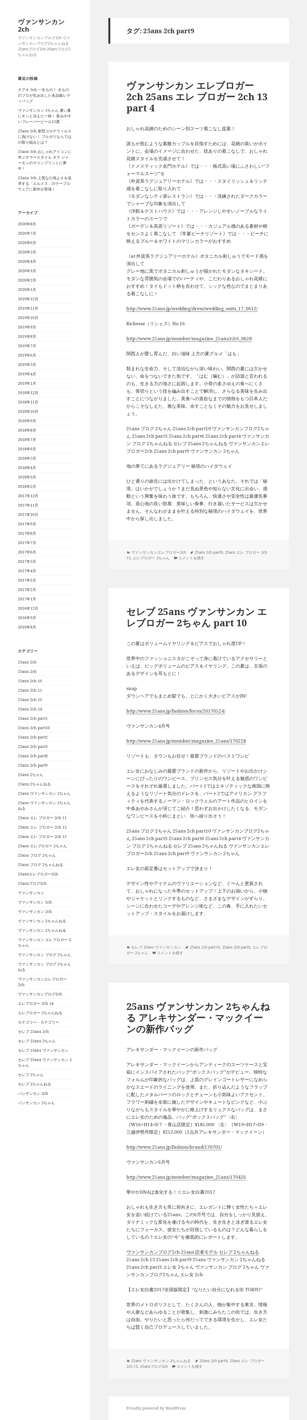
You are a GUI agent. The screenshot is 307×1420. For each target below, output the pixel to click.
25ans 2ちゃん (30, 774)
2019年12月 (28, 298)
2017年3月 (27, 580)
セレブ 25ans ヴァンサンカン (43, 1050)
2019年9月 (27, 326)
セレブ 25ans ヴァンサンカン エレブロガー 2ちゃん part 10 (196, 617)
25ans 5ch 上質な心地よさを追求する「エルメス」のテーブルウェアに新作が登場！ (44, 183)
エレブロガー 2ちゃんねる (40, 1012)
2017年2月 (27, 589)
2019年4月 (27, 373)
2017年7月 (27, 542)
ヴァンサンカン (31, 892)
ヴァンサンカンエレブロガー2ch (158, 552)
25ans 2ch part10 (34, 727)
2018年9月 (27, 420)
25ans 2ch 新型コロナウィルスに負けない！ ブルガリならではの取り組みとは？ (44, 136)
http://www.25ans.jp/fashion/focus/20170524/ (175, 711)
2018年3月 (27, 476)
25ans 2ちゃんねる (34, 783)
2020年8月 (27, 223)
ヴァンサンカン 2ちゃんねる (42, 920)
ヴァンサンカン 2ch (41, 25)
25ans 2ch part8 (33, 755)
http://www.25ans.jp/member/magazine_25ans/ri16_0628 (189, 338)
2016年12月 (28, 608)
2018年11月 (28, 401)
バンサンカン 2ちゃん (36, 1102)
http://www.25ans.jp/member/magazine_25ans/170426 (186, 1177)
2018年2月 (27, 486)
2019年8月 (27, 336)
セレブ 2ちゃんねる (34, 1083)
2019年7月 (27, 345)
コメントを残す (191, 557)
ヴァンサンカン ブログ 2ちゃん (44, 954)
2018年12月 (28, 392)
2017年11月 (28, 505)
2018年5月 (27, 458)
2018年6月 (27, 448)
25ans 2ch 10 (30, 680)
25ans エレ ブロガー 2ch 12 (42, 827)
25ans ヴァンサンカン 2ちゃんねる (161, 1360)
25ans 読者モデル (199, 1252)
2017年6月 (27, 551)
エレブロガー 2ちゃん (151, 557)
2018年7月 (27, 439)
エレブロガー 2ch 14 (36, 1003)
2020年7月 (27, 233)
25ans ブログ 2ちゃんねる (40, 864)
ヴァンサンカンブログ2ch (40, 993)
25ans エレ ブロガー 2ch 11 (42, 817)
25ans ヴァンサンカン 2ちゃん (44, 793)
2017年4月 (27, 570)
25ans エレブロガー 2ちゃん (42, 845)
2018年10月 (28, 411)
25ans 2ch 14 (30, 708)
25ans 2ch (27, 662)
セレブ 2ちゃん (31, 1074)
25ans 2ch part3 (33, 746)
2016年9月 (27, 617)
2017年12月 (28, 495)
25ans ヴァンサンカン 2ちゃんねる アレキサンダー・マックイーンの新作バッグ (198, 1017)
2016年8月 (27, 627)
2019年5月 (27, 364)
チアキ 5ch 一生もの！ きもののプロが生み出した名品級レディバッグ (44, 95)
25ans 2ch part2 (33, 737)
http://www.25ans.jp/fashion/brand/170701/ (174, 1147)
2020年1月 (27, 289)
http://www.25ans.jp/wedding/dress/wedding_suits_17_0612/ (192, 308)
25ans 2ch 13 (30, 699)
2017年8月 (27, 533)
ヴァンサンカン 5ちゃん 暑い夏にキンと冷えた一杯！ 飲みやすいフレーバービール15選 (44, 116)
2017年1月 (27, 598)
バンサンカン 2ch (33, 1093)
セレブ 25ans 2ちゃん (37, 1040)
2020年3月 (27, 270)
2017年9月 (27, 523)
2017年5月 (27, 561)
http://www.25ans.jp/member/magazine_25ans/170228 (186, 741)
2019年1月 (27, 383)
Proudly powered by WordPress (156, 1408)
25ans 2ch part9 (33, 765)
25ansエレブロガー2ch (38, 873)
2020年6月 (27, 242)
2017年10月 (28, 514)
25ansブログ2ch (32, 883)
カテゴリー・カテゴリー (38, 1022)
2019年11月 (28, 308)
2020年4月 (27, 261)
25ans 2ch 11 (30, 690)
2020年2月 (27, 280)
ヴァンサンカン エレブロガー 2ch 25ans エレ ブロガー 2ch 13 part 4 (197, 96)
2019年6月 (27, 355)
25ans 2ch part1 (33, 718)
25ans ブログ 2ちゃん (37, 855)
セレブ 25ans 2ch (33, 1031)
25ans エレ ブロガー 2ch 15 (42, 836)
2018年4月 (27, 467)
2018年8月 (27, 430)
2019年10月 (28, 317)
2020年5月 (27, 251)
